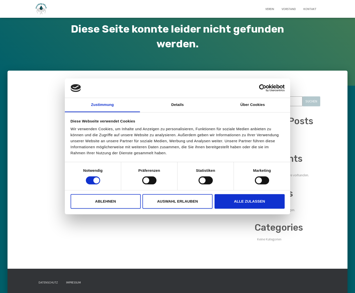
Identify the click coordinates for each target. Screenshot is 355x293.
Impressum (73, 282)
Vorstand (289, 9)
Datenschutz (48, 282)
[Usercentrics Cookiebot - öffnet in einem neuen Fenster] (263, 88)
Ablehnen (105, 201)
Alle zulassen (249, 201)
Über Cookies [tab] (252, 104)
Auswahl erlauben (177, 201)
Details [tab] (177, 104)
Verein (269, 9)
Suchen (311, 101)
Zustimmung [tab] (102, 104)
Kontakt (309, 9)
